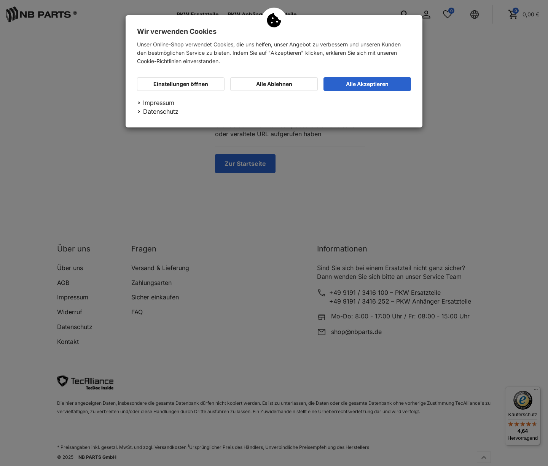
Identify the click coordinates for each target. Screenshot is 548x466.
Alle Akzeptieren (367, 84)
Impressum (158, 103)
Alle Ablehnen (274, 84)
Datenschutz (160, 111)
